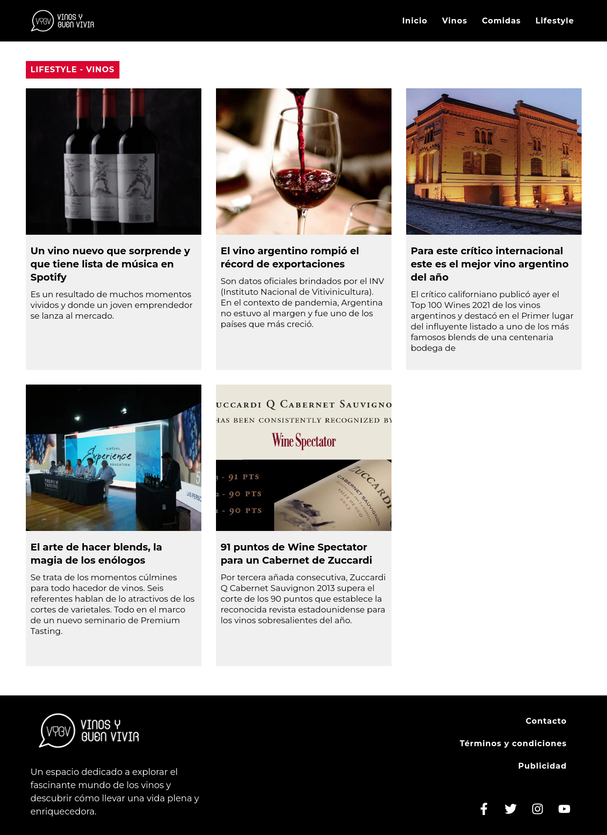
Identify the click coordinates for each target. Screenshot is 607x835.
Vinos (455, 20)
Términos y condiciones (513, 743)
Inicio (415, 20)
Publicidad (542, 766)
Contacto (546, 721)
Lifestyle (554, 20)
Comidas (501, 20)
